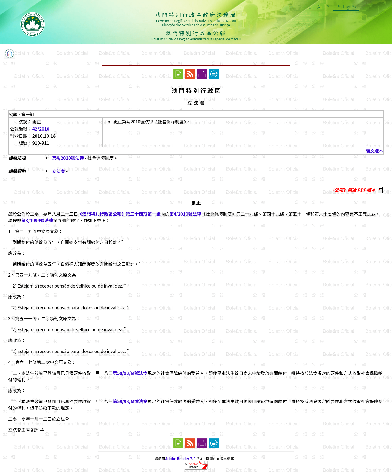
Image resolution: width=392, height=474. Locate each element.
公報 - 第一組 (21, 114)
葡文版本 (374, 150)
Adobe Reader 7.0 (180, 458)
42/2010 (41, 128)
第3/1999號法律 (37, 220)
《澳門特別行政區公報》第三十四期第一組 (119, 213)
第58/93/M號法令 (130, 373)
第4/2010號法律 (68, 158)
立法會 (58, 171)
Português (346, 6)
